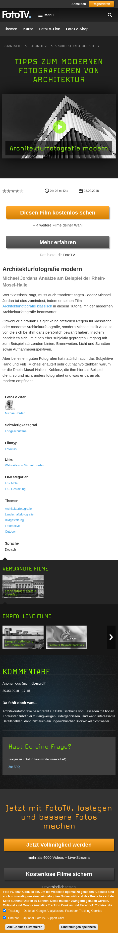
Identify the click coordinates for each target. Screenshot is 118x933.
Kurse (28, 29)
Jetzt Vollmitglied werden (59, 845)
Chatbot (13, 918)
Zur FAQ (14, 767)
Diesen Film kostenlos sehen (57, 213)
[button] (59, 126)
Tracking (14, 911)
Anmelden (78, 4)
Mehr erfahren (58, 242)
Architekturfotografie (75, 46)
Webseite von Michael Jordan (24, 465)
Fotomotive (39, 46)
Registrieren (101, 4)
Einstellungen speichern (78, 927)
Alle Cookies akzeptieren (24, 927)
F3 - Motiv (11, 483)
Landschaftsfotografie (19, 514)
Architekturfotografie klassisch (27, 306)
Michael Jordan (15, 413)
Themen (10, 29)
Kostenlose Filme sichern (59, 874)
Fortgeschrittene (16, 431)
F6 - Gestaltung (15, 489)
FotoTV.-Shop (77, 29)
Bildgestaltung (14, 520)
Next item (111, 637)
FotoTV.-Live (49, 29)
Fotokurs (11, 449)
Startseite (13, 46)
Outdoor (10, 531)
